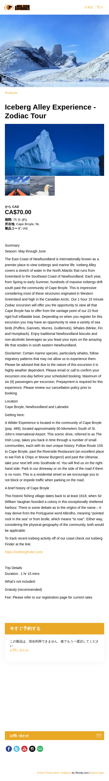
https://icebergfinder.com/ (24, 552)
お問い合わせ (19, 650)
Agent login (97, 772)
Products (11, 93)
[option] (17, 186)
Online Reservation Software (54, 772)
